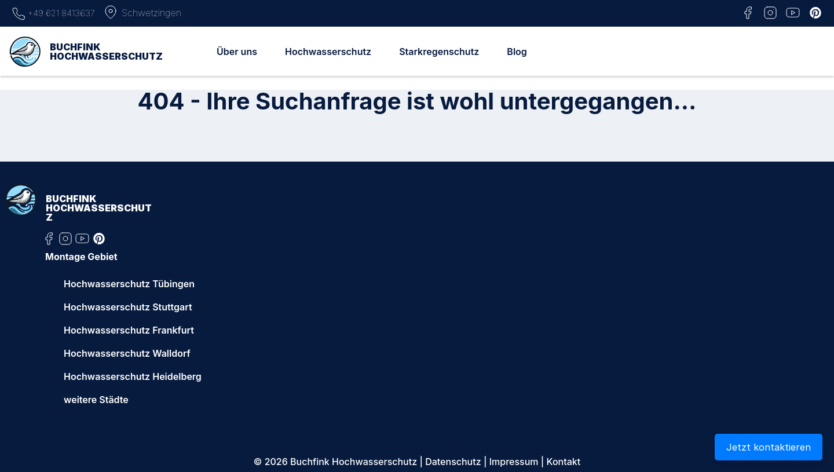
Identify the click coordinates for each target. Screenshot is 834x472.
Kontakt (564, 461)
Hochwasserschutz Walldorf (127, 353)
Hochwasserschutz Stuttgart (128, 307)
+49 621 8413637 (53, 12)
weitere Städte (96, 399)
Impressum (514, 461)
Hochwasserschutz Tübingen (129, 283)
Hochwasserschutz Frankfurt (129, 330)
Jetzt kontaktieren (768, 447)
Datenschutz (453, 461)
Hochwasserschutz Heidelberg (133, 376)
